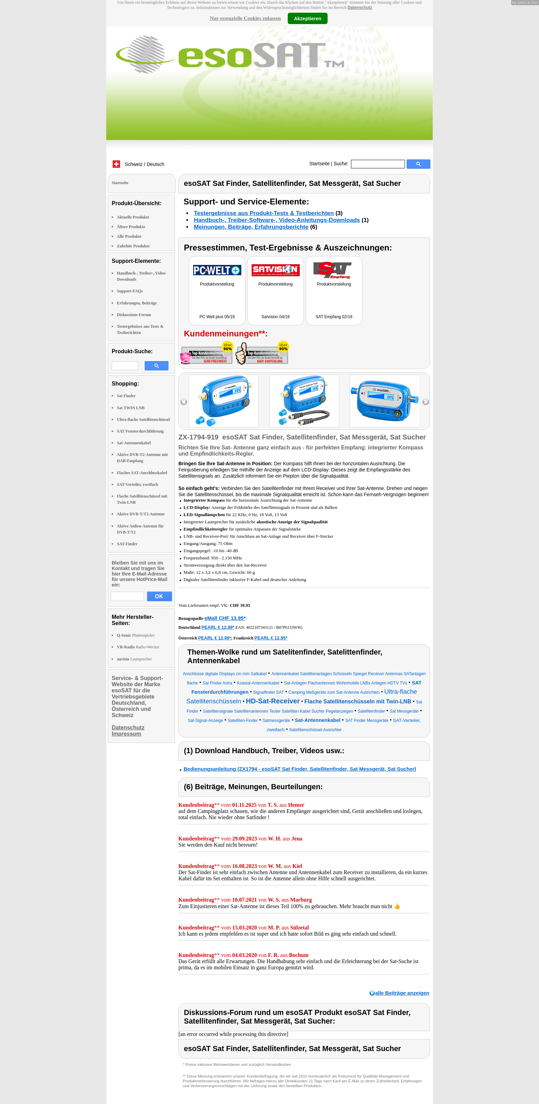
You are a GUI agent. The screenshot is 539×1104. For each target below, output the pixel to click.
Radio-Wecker (138, 647)
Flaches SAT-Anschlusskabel (142, 472)
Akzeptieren (307, 18)
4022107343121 (259, 627)
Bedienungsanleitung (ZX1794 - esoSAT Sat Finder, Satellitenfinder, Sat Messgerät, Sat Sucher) (300, 769)
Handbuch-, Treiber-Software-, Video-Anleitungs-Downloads (277, 220)
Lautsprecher (134, 659)
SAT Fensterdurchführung (140, 431)
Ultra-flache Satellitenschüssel (143, 419)
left (183, 402)
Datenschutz (360, 7)
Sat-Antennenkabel (134, 443)
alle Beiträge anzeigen (402, 993)
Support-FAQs (130, 291)
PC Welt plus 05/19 (217, 316)
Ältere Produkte (131, 226)
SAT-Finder (127, 544)
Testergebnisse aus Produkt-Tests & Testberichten (264, 213)
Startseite (319, 163)
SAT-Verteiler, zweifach (137, 484)
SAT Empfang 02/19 (334, 316)
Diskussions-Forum (134, 314)
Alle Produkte (129, 236)
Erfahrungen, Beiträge (137, 303)
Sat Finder (126, 395)
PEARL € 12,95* (270, 637)
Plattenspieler (136, 635)
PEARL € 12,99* (217, 627)
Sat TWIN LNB (130, 407)
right (425, 402)
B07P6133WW (288, 627)
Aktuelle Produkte (133, 217)
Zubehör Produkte (133, 246)
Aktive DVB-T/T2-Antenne (141, 514)
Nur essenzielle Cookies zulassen (245, 18)
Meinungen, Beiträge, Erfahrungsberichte (251, 227)
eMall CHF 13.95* (224, 618)
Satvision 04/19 (275, 316)
